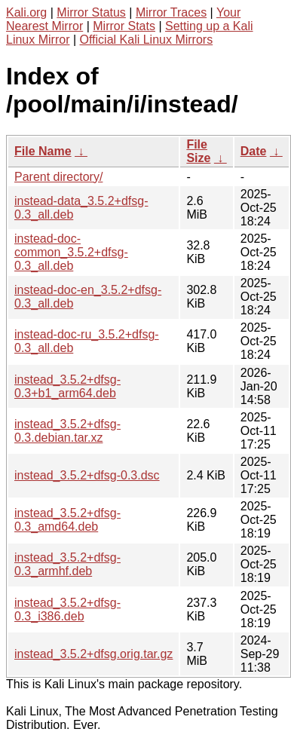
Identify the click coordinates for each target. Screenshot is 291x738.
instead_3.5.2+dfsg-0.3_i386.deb (67, 609)
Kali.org (26, 12)
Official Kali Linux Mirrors (146, 39)
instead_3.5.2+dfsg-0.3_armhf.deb (67, 564)
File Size (198, 151)
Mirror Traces (171, 12)
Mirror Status (91, 12)
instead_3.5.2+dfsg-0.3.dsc (87, 475)
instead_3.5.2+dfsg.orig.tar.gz (93, 654)
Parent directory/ (58, 176)
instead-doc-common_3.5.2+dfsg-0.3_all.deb (71, 252)
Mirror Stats (124, 26)
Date (253, 151)
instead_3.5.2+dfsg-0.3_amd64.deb (67, 520)
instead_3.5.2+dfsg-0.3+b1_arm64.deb (67, 386)
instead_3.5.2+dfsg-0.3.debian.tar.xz (67, 431)
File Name (43, 151)
